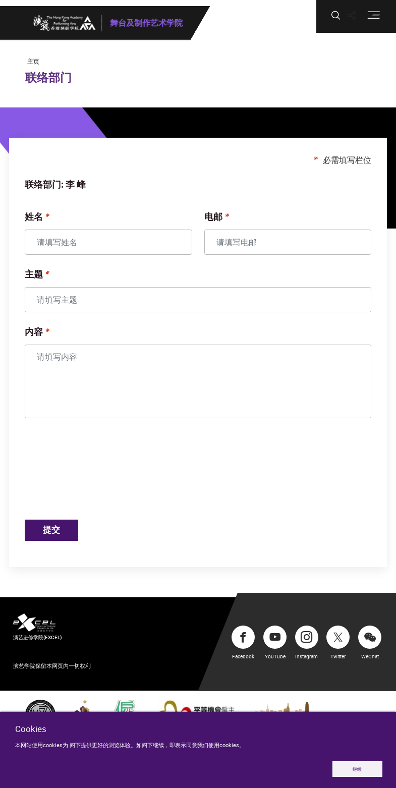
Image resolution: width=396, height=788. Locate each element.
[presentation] (113, 475)
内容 (44, 337)
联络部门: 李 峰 (65, 189)
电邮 (213, 222)
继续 (356, 768)
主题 (44, 279)
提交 (64, 535)
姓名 (44, 222)
